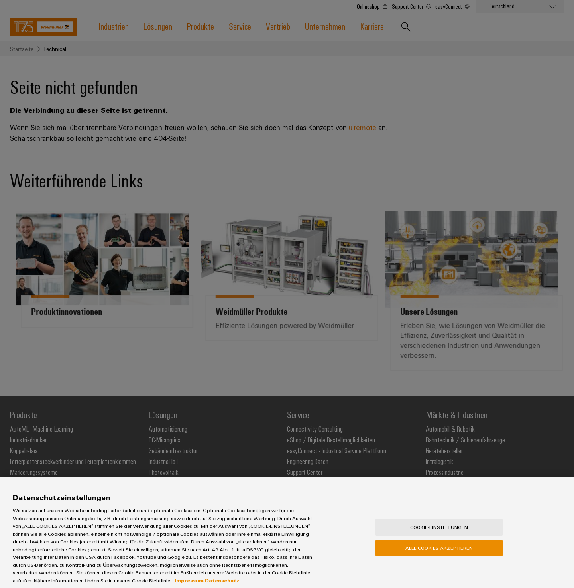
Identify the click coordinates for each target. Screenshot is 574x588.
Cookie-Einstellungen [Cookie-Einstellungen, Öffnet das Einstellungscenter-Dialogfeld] (439, 532)
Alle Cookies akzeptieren (439, 553)
